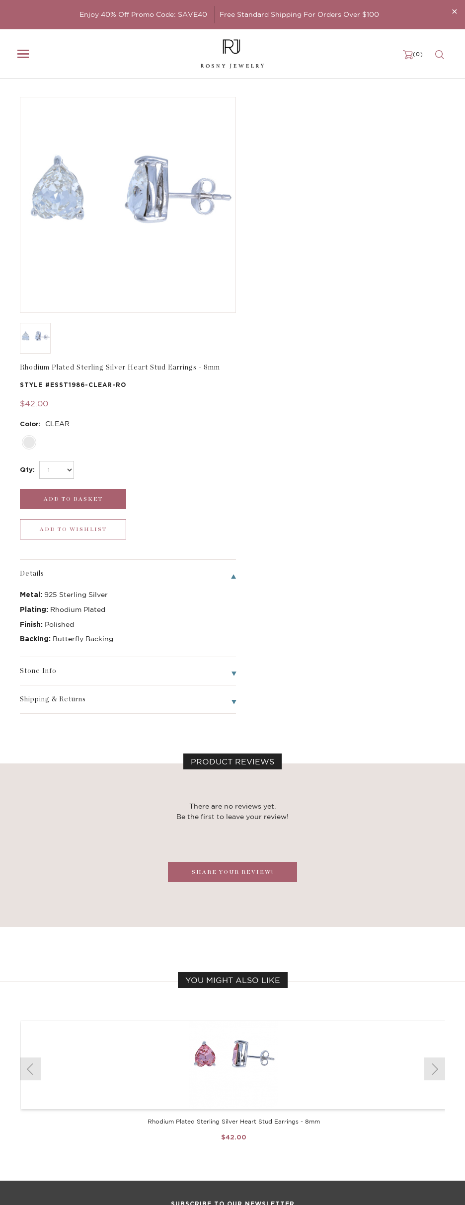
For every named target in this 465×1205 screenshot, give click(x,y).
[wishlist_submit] (398, 226)
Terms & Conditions (344, 1115)
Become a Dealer (340, 1075)
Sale (26, 1125)
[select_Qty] (276, 197)
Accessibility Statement (350, 1125)
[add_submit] (287, 226)
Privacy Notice (336, 1095)
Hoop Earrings (188, 1115)
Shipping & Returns (343, 1105)
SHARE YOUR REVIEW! (233, 569)
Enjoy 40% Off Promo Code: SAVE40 (143, 14)
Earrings (32, 1095)
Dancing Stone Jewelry (202, 1085)
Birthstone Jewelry (196, 1075)
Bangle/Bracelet (46, 1105)
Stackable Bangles (195, 1125)
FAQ (320, 1085)
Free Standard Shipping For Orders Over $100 (299, 14)
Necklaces (36, 1085)
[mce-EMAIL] (232, 1002)
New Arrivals (40, 1075)
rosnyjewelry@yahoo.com (60, 1189)
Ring (27, 1115)
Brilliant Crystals (192, 1095)
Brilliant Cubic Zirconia (202, 1105)
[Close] (455, 11)
